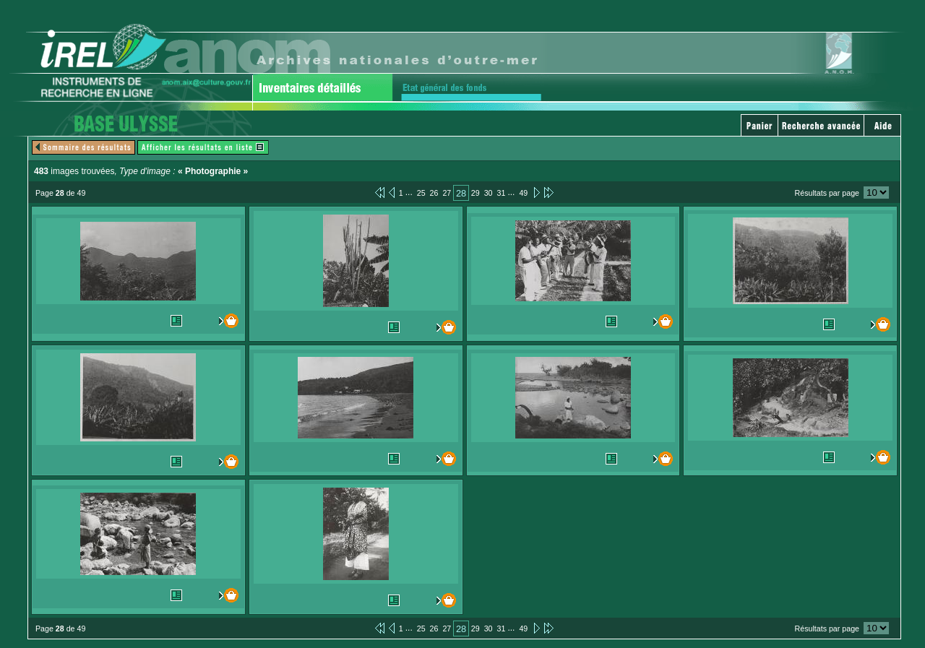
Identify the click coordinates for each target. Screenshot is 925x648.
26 (434, 193)
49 (523, 193)
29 (475, 193)
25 (421, 193)
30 (488, 193)
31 (501, 193)
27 (446, 193)
